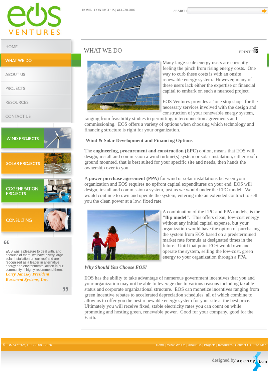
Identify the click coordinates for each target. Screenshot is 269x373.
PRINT (248, 52)
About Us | (196, 345)
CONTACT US (104, 10)
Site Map (259, 345)
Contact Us (243, 345)
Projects (209, 345)
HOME (87, 10)
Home (160, 345)
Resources (225, 345)
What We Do (176, 345)
